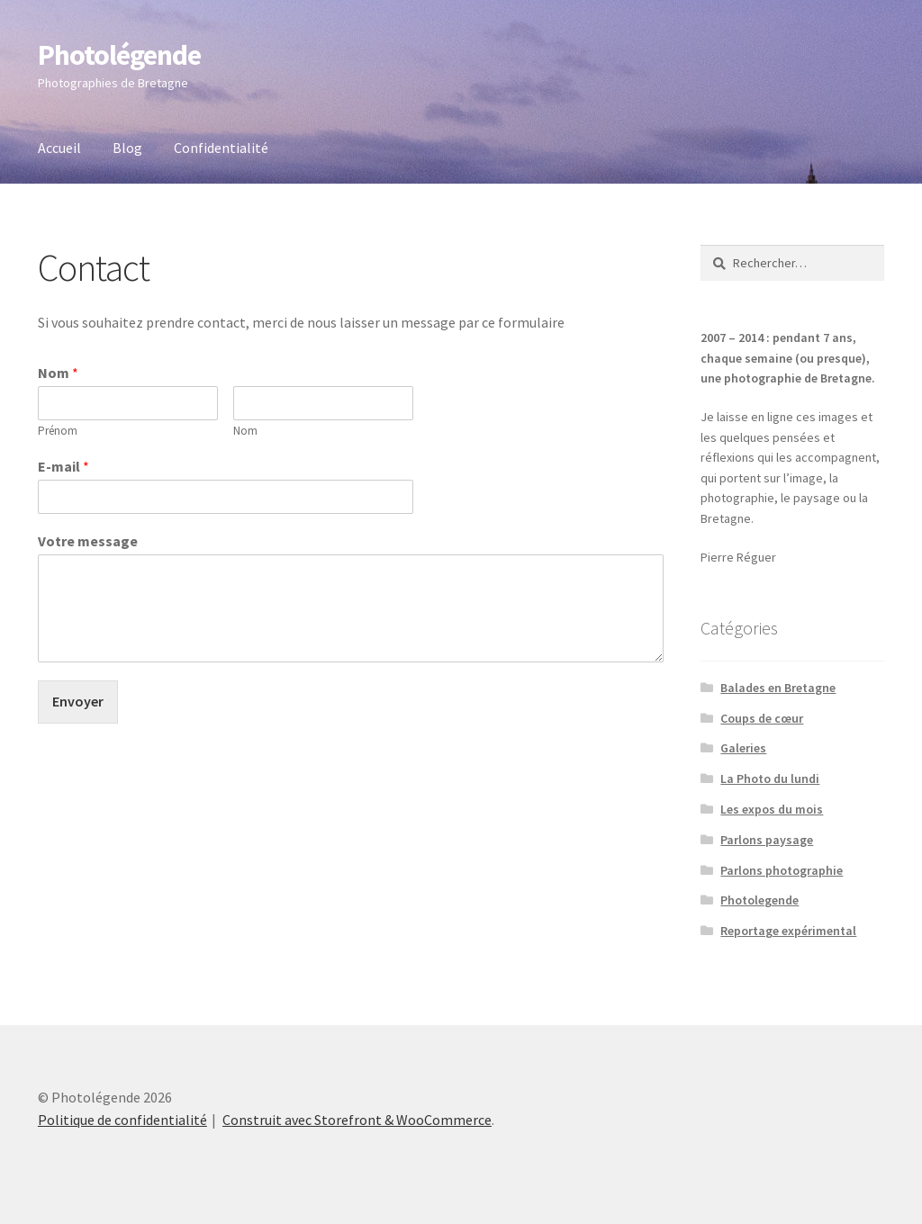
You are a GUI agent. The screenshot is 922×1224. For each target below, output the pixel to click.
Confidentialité (221, 148)
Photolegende (759, 900)
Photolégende (119, 55)
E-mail (63, 466)
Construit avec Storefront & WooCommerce (357, 1120)
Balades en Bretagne (778, 688)
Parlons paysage (766, 840)
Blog (127, 148)
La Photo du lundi (769, 778)
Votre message (88, 541)
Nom (58, 373)
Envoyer (78, 701)
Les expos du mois (771, 809)
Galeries (743, 748)
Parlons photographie (781, 870)
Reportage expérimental (788, 930)
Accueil (59, 148)
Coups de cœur (761, 718)
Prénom (57, 431)
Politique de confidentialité (122, 1120)
